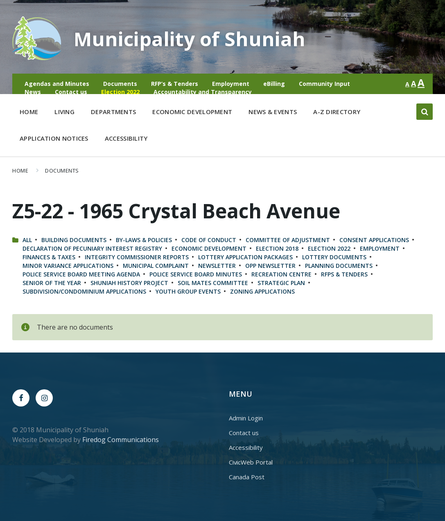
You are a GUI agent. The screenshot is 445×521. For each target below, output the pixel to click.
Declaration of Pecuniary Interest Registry (92, 248)
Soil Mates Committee (213, 283)
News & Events (272, 112)
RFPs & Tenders (344, 274)
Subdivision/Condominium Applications (84, 291)
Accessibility (126, 138)
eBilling (274, 84)
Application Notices (54, 138)
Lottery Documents (334, 257)
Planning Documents (339, 265)
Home (29, 112)
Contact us (71, 92)
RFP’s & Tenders (174, 84)
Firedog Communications (120, 439)
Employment (230, 84)
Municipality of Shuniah (190, 38)
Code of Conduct (208, 240)
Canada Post (246, 477)
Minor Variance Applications (68, 265)
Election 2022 (120, 92)
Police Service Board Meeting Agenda (81, 274)
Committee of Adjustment (288, 240)
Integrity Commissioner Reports (137, 257)
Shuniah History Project (129, 283)
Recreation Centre (281, 274)
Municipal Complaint (156, 265)
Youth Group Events (188, 291)
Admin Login (246, 418)
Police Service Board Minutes (195, 274)
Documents (120, 84)
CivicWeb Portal (251, 462)
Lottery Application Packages (245, 257)
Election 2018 (277, 248)
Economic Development (192, 113)
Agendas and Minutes (57, 84)
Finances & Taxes (49, 257)
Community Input (324, 84)
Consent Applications (374, 240)
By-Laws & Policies (144, 240)
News (33, 92)
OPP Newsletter (270, 265)
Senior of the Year (52, 283)
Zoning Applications (262, 291)
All (27, 240)
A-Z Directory (336, 112)
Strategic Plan (281, 283)
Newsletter (217, 265)
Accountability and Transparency (203, 92)
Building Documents (73, 240)
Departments (113, 113)
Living (64, 113)
